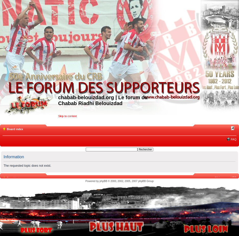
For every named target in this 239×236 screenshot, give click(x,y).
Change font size (232, 128)
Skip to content (67, 116)
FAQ (233, 139)
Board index (15, 129)
